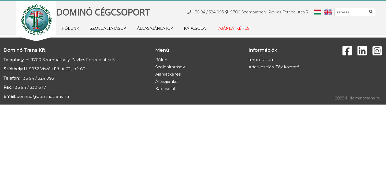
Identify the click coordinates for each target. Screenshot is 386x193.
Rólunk (70, 28)
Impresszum (261, 59)
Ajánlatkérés (234, 28)
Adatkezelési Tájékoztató (273, 66)
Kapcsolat (196, 28)
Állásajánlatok (155, 28)
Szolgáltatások (108, 28)
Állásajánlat (166, 81)
